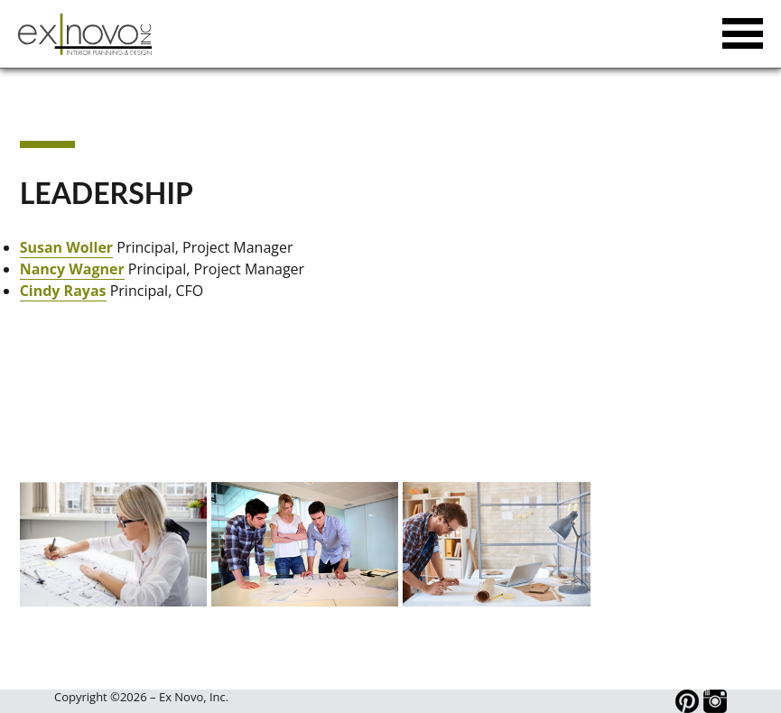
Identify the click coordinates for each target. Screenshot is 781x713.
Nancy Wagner (72, 269)
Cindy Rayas (63, 291)
